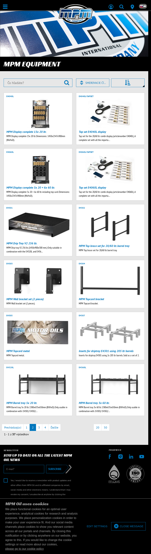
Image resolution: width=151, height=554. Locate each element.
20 (97, 427)
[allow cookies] (128, 526)
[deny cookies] (97, 526)
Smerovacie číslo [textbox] (95, 82)
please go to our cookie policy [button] (24, 548)
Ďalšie (54, 427)
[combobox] (92, 83)
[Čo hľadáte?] (38, 83)
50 (105, 427)
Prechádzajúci (12, 427)
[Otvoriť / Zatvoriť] (5, 6)
